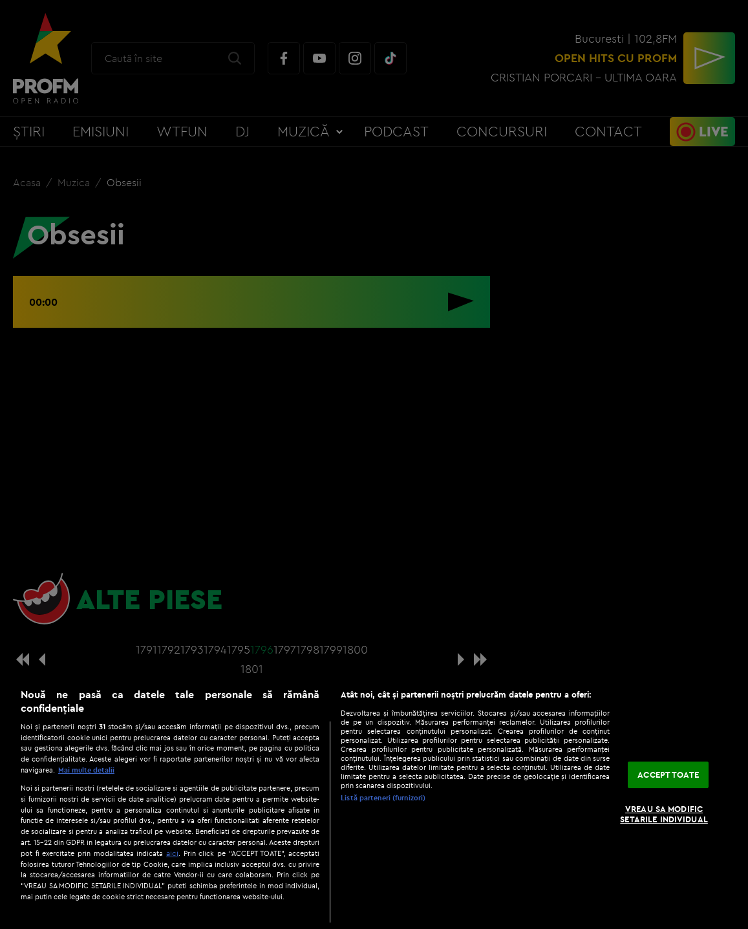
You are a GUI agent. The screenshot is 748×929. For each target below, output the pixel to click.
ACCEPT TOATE (668, 774)
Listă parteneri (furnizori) (383, 797)
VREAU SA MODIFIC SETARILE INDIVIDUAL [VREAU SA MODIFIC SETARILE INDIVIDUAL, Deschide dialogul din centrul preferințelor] (663, 814)
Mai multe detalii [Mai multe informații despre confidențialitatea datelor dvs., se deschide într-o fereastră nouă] (86, 769)
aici (172, 853)
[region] (374, 802)
